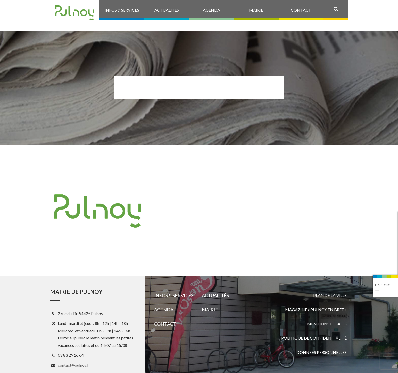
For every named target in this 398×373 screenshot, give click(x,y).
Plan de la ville (330, 295)
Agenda (163, 309)
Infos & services (173, 295)
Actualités (215, 295)
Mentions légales (327, 323)
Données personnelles (321, 352)
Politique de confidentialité (314, 338)
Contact (165, 324)
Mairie (210, 309)
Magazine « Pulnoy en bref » (316, 309)
